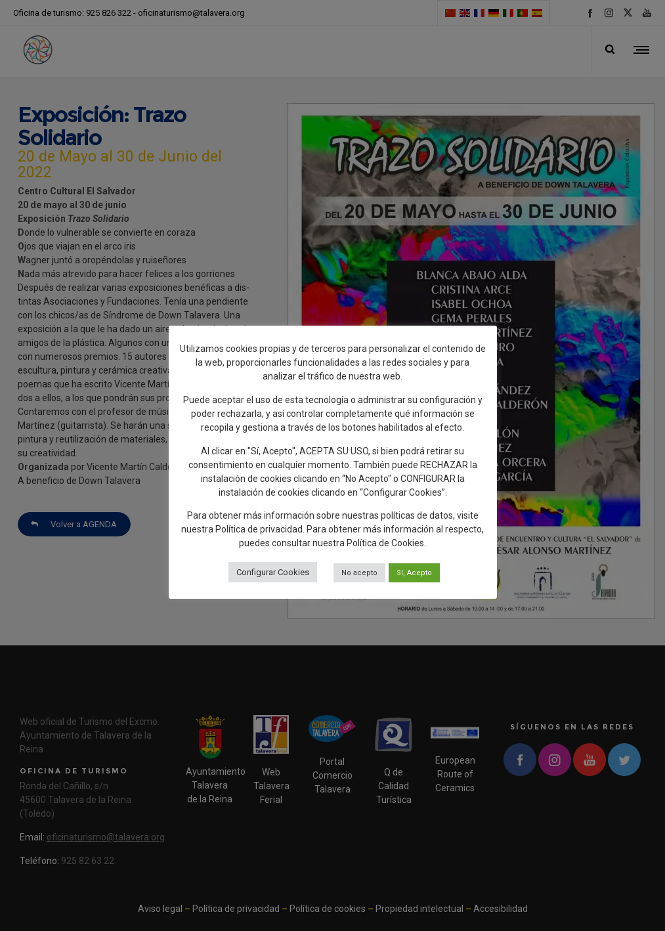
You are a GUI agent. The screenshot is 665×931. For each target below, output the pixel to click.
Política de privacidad (259, 529)
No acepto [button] (359, 573)
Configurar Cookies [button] (272, 572)
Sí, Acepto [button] (414, 573)
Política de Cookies (385, 543)
